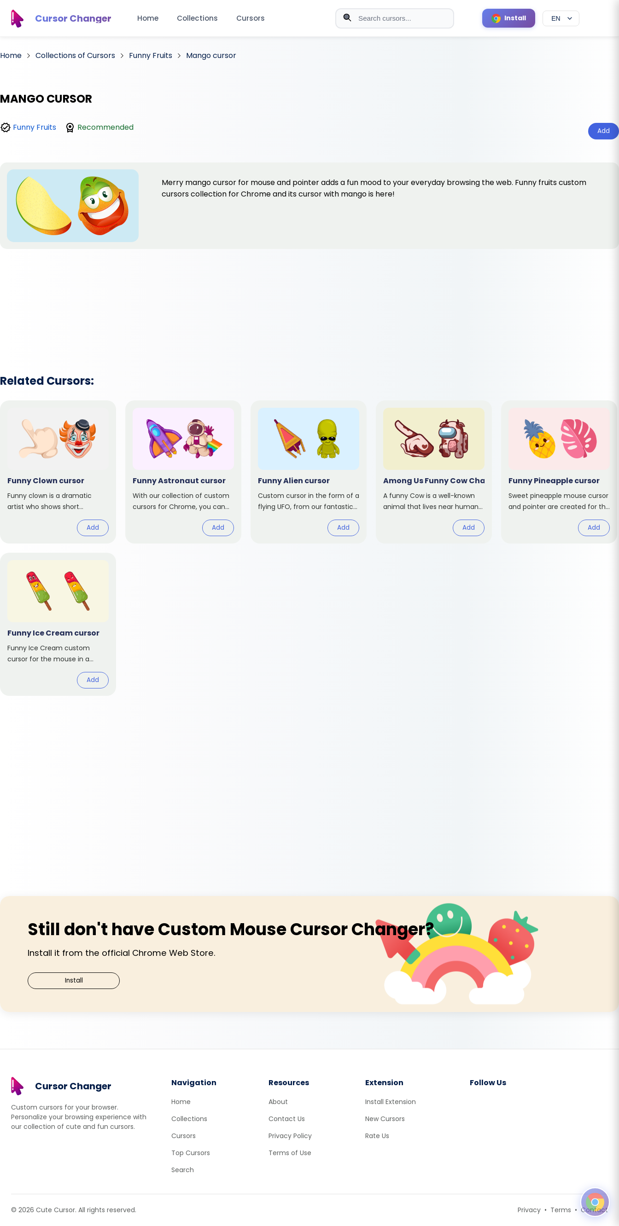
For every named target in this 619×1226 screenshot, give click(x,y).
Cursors (250, 18)
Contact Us (287, 1118)
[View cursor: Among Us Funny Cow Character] (434, 472)
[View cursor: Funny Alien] (309, 472)
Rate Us (377, 1135)
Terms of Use (290, 1152)
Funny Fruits (34, 127)
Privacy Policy (290, 1135)
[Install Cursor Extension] (508, 18)
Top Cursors (190, 1152)
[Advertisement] (309, 299)
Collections (197, 18)
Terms (560, 1209)
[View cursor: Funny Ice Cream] (58, 624)
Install (74, 980)
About (278, 1101)
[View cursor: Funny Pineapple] (559, 472)
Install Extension (390, 1101)
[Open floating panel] (595, 1202)
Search (182, 1169)
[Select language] (561, 18)
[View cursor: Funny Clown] (58, 472)
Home (147, 18)
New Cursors (385, 1118)
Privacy (529, 1209)
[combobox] (394, 18)
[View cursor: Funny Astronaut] (183, 472)
